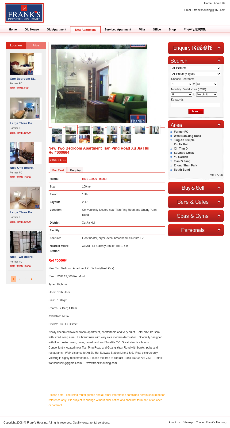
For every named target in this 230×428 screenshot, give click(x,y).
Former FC (181, 131)
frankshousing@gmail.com (65, 363)
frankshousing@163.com (209, 10)
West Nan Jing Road (187, 136)
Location (16, 45)
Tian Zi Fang (182, 161)
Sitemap (188, 422)
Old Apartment (56, 29)
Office (157, 29)
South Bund (182, 169)
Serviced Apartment (118, 29)
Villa (142, 29)
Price (36, 45)
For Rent (58, 170)
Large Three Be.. (22, 123)
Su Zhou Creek (184, 152)
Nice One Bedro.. (22, 167)
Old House (32, 29)
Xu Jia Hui (181, 144)
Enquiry (75, 170)
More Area (216, 174)
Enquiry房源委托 (195, 29)
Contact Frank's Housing (211, 422)
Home (208, 3)
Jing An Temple (184, 140)
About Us (219, 3)
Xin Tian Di (181, 148)
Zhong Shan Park (185, 165)
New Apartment (85, 29)
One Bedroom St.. (23, 78)
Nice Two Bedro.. (22, 257)
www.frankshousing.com (102, 363)
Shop (172, 29)
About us (174, 422)
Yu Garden (181, 157)
